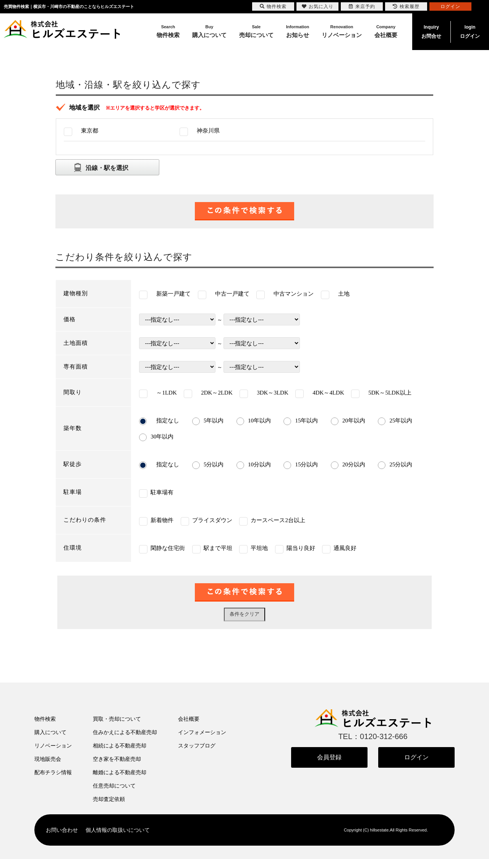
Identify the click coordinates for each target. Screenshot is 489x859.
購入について (50, 732)
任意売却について (114, 786)
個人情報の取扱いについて (118, 830)
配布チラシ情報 (53, 772)
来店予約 (362, 6)
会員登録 (329, 757)
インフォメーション (202, 732)
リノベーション (53, 746)
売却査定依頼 (109, 799)
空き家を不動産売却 (117, 759)
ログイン (470, 31)
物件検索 (45, 719)
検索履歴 (406, 6)
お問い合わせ (62, 830)
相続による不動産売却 (119, 746)
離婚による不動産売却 (119, 772)
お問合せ (431, 31)
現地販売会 (47, 759)
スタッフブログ (196, 746)
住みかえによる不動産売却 (125, 732)
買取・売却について (117, 719)
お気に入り (318, 6)
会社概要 (188, 719)
